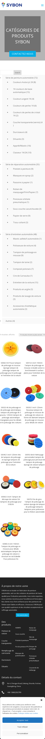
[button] (41, 700)
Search (17, 72)
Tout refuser (22, 727)
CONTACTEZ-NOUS (22, 53)
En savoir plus (22, 615)
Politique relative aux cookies (28, 713)
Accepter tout (22, 720)
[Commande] (32, 334)
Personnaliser (22, 733)
